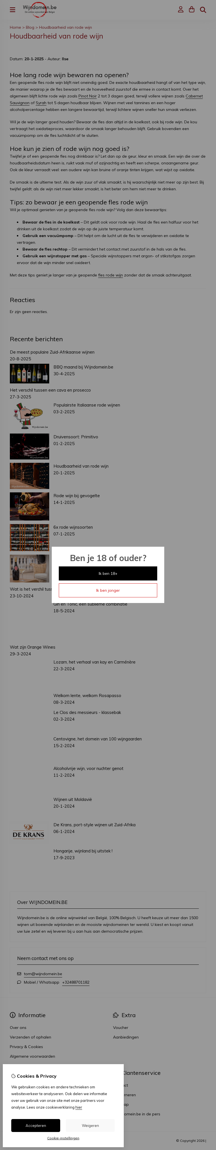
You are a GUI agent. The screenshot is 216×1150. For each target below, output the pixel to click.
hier (78, 1107)
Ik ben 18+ (108, 573)
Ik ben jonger (108, 590)
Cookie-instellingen (63, 1138)
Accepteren (36, 1125)
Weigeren (90, 1125)
